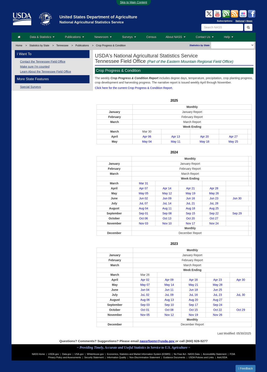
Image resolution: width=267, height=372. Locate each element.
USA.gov (79, 354)
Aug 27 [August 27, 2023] (217, 299)
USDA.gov (53, 354)
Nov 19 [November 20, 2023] (193, 314)
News (249, 21)
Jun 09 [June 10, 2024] (167, 198)
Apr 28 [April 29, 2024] (214, 188)
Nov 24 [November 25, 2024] (214, 223)
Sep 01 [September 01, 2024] (143, 213)
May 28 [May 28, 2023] (217, 284)
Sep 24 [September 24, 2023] (217, 304)
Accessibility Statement (215, 354)
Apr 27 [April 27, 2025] (233, 136)
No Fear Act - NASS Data (187, 354)
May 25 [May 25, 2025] (233, 141)
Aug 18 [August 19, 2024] (190, 208)
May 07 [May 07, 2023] (145, 284)
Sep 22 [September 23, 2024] (214, 213)
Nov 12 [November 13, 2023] (169, 314)
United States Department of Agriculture (98, 17)
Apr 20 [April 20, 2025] (204, 136)
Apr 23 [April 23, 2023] (217, 279)
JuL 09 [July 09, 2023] (169, 294)
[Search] (248, 27)
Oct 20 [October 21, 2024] (190, 218)
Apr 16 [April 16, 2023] (193, 279)
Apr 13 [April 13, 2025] (175, 136)
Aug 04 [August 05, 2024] (143, 208)
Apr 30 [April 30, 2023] (240, 279)
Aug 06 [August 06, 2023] (145, 299)
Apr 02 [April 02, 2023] (145, 279)
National (240, 21)
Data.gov (66, 354)
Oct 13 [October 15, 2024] (167, 218)
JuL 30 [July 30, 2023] (240, 294)
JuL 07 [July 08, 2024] (143, 203)
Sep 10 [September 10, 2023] (169, 304)
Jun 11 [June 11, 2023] (169, 289)
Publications (74, 37)
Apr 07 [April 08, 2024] (143, 188)
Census (151, 37)
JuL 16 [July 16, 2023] (193, 294)
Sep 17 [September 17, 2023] (193, 304)
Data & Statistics (42, 37)
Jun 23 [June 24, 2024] (214, 198)
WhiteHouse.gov (95, 354)
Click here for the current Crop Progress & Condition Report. (134, 88)
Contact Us (205, 37)
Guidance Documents (174, 357)
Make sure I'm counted (34, 66)
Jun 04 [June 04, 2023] (145, 289)
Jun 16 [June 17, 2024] (190, 198)
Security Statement (94, 357)
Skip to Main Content (133, 2)
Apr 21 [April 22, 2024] (190, 188)
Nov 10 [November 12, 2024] (167, 223)
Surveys (129, 37)
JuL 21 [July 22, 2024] (190, 203)
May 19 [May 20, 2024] (190, 193)
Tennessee (62, 45)
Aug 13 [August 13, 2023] (169, 299)
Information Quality (116, 357)
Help (228, 37)
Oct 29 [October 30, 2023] (240, 309)
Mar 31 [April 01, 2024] (143, 183)
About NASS (175, 37)
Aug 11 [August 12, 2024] (166, 208)
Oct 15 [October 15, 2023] (193, 309)
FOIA (232, 354)
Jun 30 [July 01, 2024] (237, 198)
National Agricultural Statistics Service (91, 22)
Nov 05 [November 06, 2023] (145, 314)
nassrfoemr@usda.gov (157, 341)
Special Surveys (30, 87)
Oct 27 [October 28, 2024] (214, 218)
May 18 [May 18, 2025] (204, 141)
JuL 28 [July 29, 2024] (214, 203)
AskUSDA (222, 357)
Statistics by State (39, 45)
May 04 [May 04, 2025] (147, 141)
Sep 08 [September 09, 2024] (166, 213)
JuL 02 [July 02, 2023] (145, 294)
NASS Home (38, 354)
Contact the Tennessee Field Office (42, 61)
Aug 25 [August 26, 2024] (214, 208)
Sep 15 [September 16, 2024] (190, 213)
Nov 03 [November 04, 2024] (143, 223)
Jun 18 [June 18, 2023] (193, 289)
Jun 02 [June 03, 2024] (143, 198)
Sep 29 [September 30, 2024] (237, 213)
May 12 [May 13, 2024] (167, 193)
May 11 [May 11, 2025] (175, 141)
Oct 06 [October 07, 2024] (143, 218)
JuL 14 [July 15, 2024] (167, 203)
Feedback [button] (245, 368)
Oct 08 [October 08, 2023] (169, 309)
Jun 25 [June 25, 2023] (217, 289)
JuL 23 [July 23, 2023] (217, 294)
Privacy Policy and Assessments (64, 357)
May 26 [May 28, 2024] (214, 193)
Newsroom (103, 37)
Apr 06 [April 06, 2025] (146, 136)
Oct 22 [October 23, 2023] (217, 309)
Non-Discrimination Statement (145, 357)
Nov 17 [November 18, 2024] (190, 223)
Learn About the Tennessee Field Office (45, 71)
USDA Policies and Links (201, 357)
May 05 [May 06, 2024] (143, 193)
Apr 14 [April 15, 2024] (167, 188)
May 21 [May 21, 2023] (193, 284)
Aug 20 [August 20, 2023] (193, 299)
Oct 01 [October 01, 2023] (145, 309)
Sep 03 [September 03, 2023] (145, 304)
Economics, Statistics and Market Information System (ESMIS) (138, 354)
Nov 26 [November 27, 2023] (217, 314)
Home (19, 45)
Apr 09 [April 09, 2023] (169, 279)
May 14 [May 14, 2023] (169, 284)
